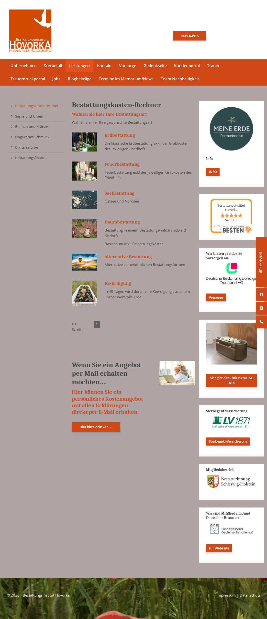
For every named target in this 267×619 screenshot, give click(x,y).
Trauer (213, 67)
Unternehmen (24, 67)
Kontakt (104, 67)
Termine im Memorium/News (126, 80)
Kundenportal (187, 67)
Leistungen (79, 67)
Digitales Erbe (26, 149)
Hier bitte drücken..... (96, 428)
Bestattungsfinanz (30, 159)
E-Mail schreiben (233, 35)
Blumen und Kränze (31, 128)
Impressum (226, 596)
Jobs (56, 80)
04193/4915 (190, 36)
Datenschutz (250, 596)
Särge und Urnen (29, 117)
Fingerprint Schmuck (32, 138)
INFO (213, 173)
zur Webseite (219, 549)
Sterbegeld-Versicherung (228, 443)
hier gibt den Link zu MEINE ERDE (231, 382)
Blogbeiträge (79, 80)
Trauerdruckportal (28, 80)
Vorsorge (127, 67)
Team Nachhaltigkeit (180, 80)
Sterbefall (53, 67)
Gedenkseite (155, 67)
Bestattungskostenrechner (36, 107)
